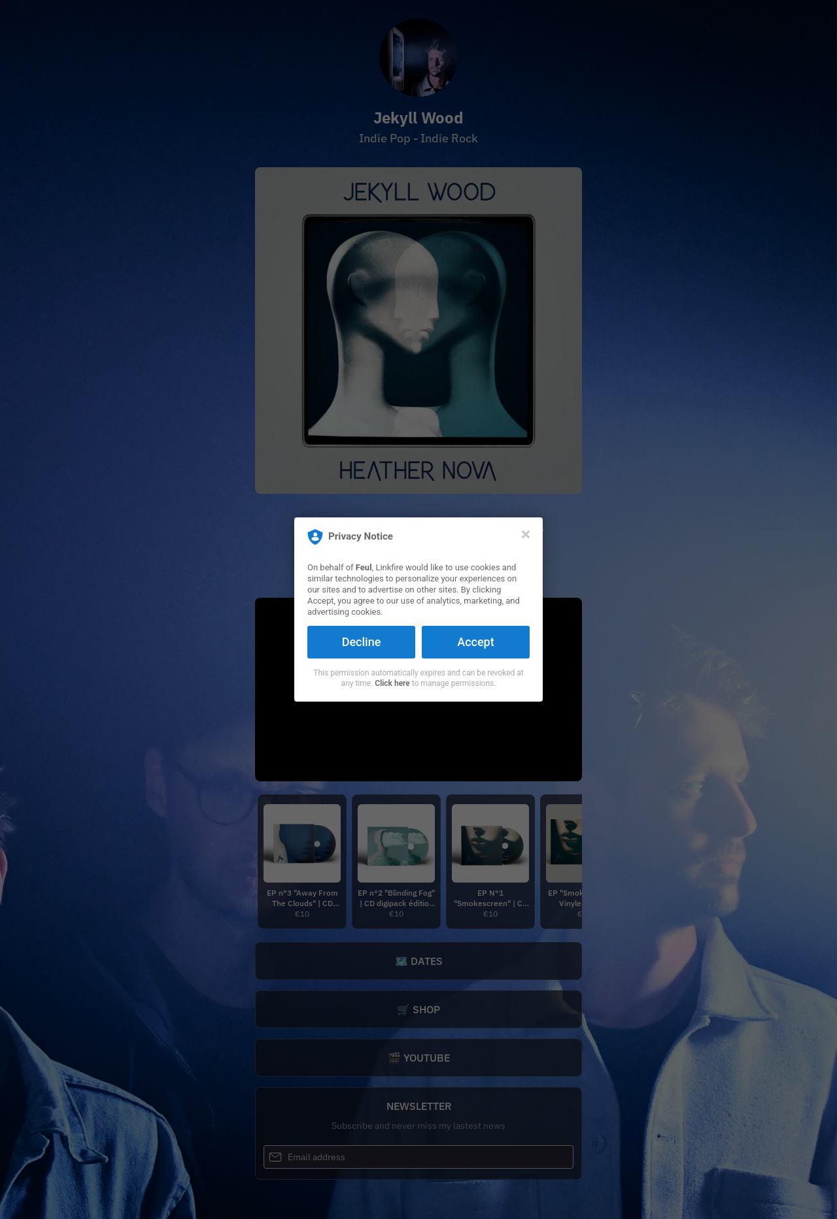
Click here (392, 683)
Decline (361, 642)
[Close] (525, 534)
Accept (475, 642)
